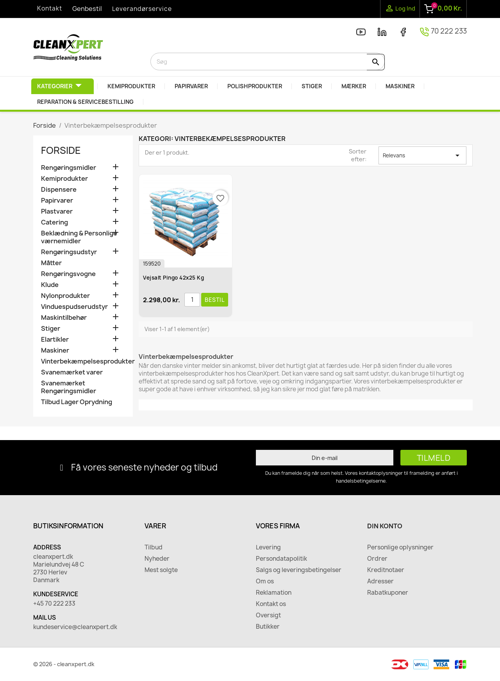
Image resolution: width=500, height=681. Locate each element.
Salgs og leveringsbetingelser (298, 570)
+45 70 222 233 (54, 604)
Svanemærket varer (72, 372)
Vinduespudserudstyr (74, 307)
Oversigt (268, 615)
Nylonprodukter (65, 296)
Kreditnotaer (385, 570)
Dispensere (59, 189)
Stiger (50, 328)
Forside (61, 150)
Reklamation (273, 593)
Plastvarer (57, 211)
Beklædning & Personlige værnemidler (79, 237)
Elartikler (55, 339)
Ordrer (377, 559)
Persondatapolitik (281, 559)
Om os (265, 581)
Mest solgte (161, 570)
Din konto (384, 526)
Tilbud (153, 547)
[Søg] (267, 61)
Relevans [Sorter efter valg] (422, 155)
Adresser (380, 581)
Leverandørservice (142, 9)
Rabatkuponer (387, 593)
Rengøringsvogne (68, 274)
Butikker (268, 627)
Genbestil (87, 8)
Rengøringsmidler (68, 168)
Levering (268, 547)
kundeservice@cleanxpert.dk (75, 627)
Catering (54, 222)
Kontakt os (271, 604)
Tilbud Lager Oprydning (76, 402)
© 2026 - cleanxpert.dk (64, 664)
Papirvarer (57, 200)
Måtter (51, 263)
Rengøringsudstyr (69, 252)
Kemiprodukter (64, 179)
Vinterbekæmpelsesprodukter (83, 361)
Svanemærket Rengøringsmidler (68, 387)
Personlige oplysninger (400, 547)
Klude (50, 285)
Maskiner (55, 350)
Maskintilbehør (64, 318)
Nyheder (157, 559)
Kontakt (49, 8)
